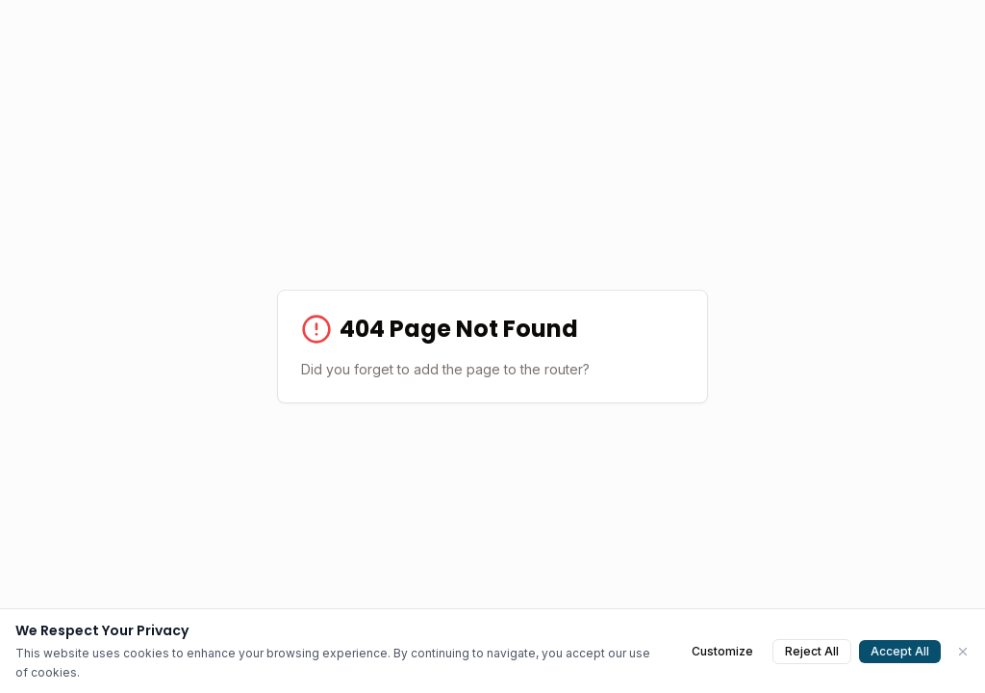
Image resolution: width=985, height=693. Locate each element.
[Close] (963, 651)
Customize (722, 651)
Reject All (812, 651)
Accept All (900, 651)
